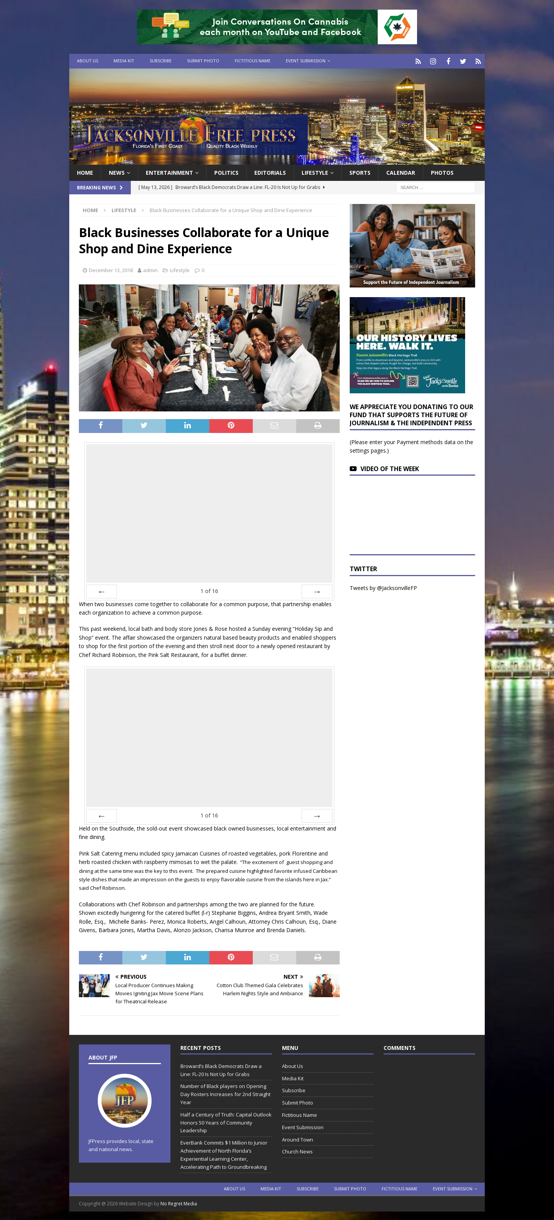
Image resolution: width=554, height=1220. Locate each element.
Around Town (297, 1138)
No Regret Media (178, 1203)
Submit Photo (203, 61)
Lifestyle (315, 171)
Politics (226, 171)
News (117, 171)
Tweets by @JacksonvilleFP (383, 586)
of (209, 589)
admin (150, 269)
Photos (442, 171)
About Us (87, 61)
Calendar (400, 171)
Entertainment (169, 171)
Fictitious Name (252, 61)
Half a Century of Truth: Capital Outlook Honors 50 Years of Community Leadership (226, 1121)
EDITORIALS (270, 171)
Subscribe (161, 61)
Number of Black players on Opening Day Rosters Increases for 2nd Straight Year (225, 1093)
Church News (297, 1150)
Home (85, 171)
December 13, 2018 (111, 269)
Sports (359, 171)
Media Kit (123, 61)
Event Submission (305, 61)
